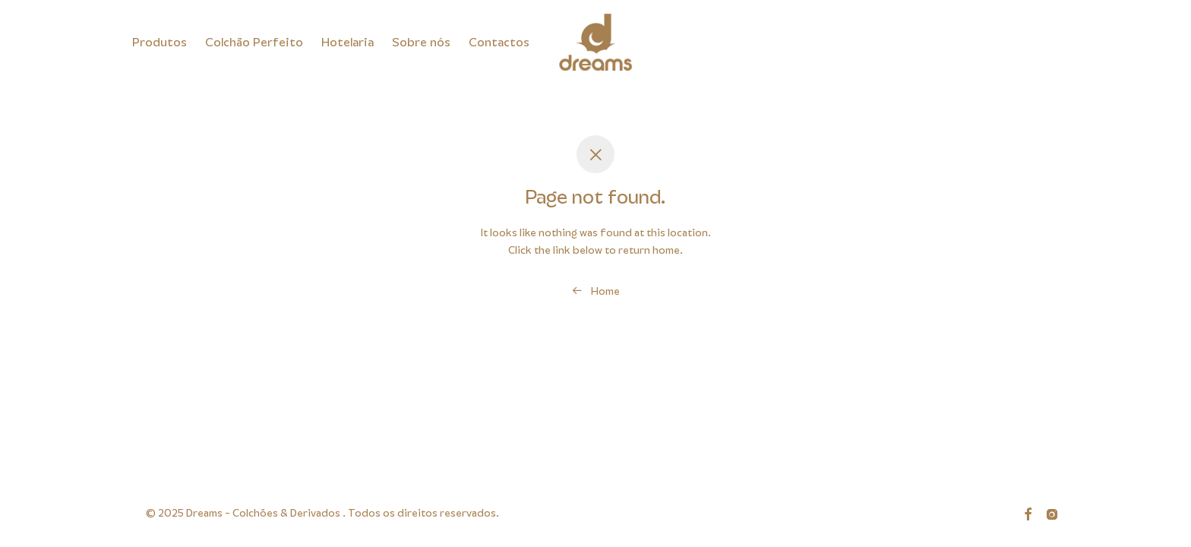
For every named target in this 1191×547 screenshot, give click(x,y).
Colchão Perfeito (254, 42)
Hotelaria (347, 42)
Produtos (159, 42)
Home (596, 291)
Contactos (499, 42)
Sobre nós (421, 42)
